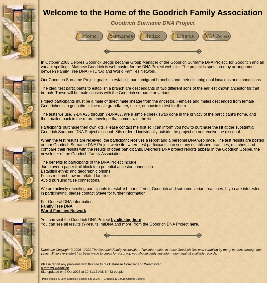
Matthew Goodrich (55, 268)
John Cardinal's (69, 279)
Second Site (85, 279)
